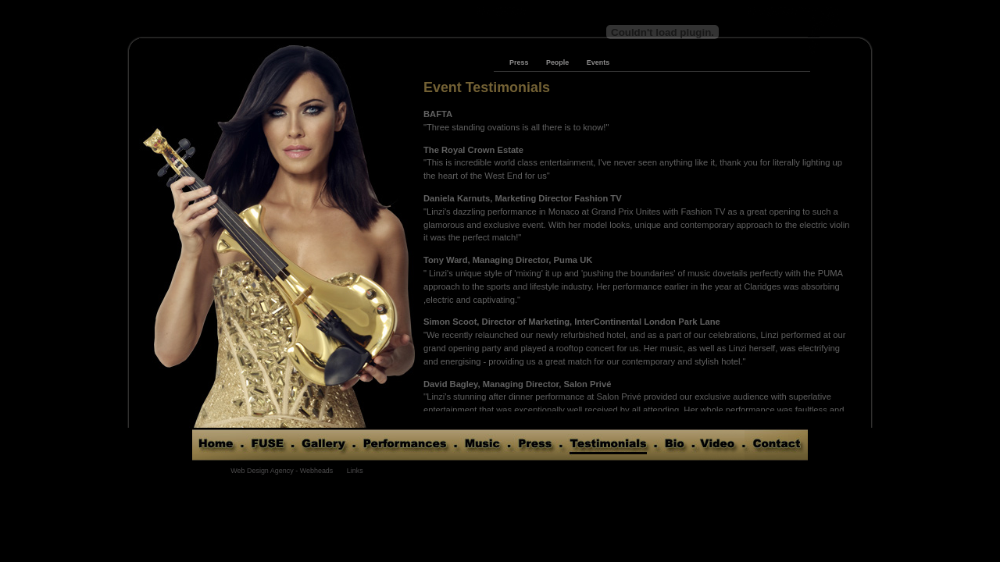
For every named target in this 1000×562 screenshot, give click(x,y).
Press (518, 62)
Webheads (317, 471)
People (557, 62)
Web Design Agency (261, 471)
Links (355, 471)
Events (598, 62)
